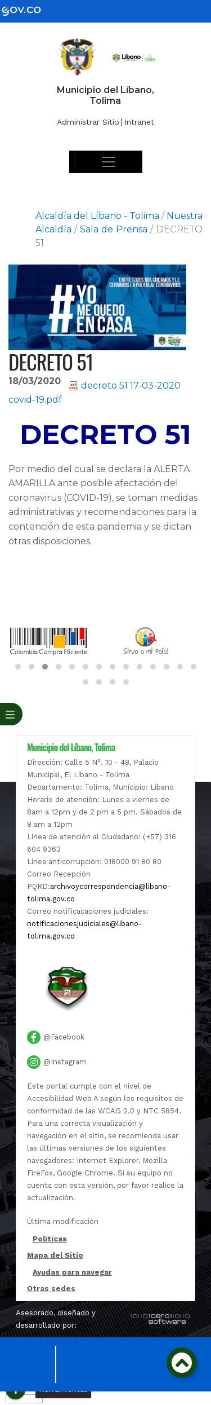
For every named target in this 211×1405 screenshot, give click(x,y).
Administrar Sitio (88, 121)
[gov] (28, 10)
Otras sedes (51, 1288)
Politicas (50, 1240)
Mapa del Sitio (55, 1255)
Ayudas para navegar (72, 1273)
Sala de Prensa (113, 229)
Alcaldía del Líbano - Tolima (97, 215)
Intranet (139, 121)
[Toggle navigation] (108, 162)
